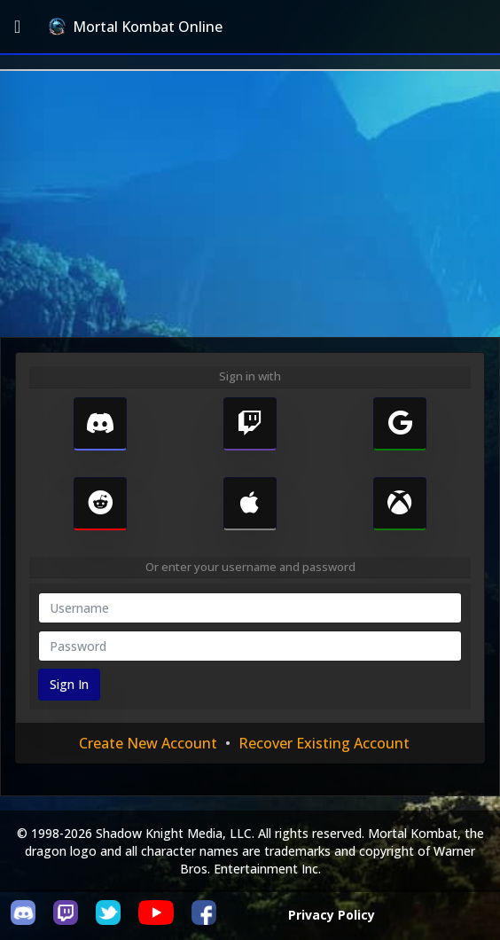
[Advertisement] (250, 204)
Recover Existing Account (324, 743)
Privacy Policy (331, 914)
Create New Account (148, 743)
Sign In (69, 684)
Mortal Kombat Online (136, 26)
